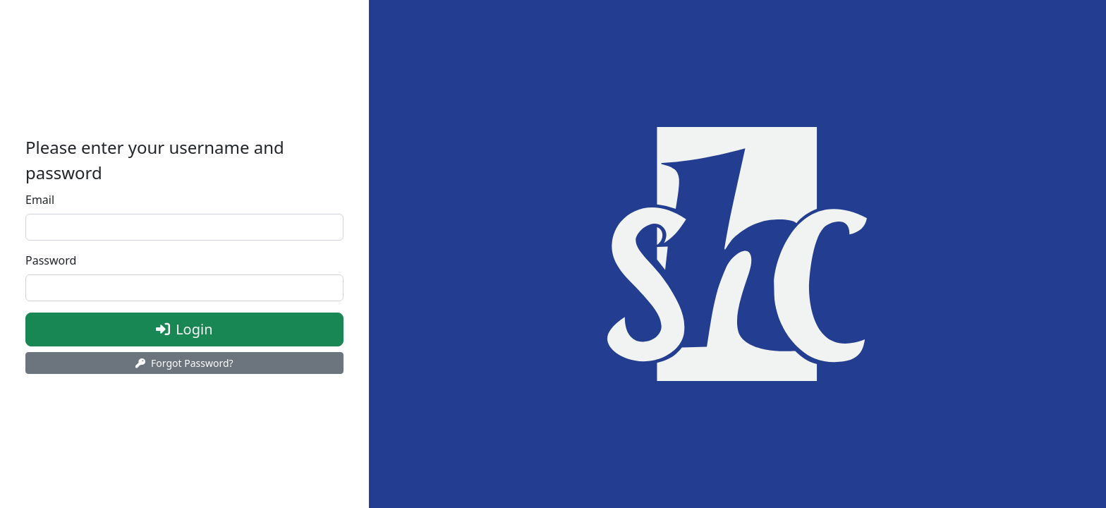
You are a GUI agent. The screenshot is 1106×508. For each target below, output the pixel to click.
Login (217, 328)
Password (50, 260)
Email (39, 199)
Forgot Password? (184, 362)
